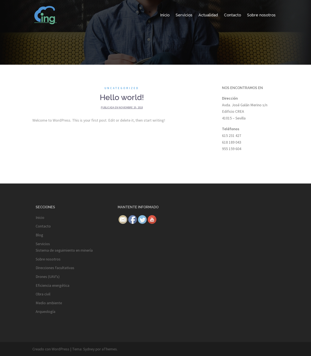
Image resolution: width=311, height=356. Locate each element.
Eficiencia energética (52, 285)
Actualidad (208, 15)
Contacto (232, 15)
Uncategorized (122, 88)
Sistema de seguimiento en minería (64, 250)
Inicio (165, 15)
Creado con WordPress (50, 349)
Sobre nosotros (261, 15)
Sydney (89, 349)
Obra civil (43, 294)
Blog (39, 234)
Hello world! (122, 97)
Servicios (184, 15)
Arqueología (45, 311)
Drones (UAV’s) (48, 276)
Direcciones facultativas (55, 267)
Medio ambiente (49, 302)
